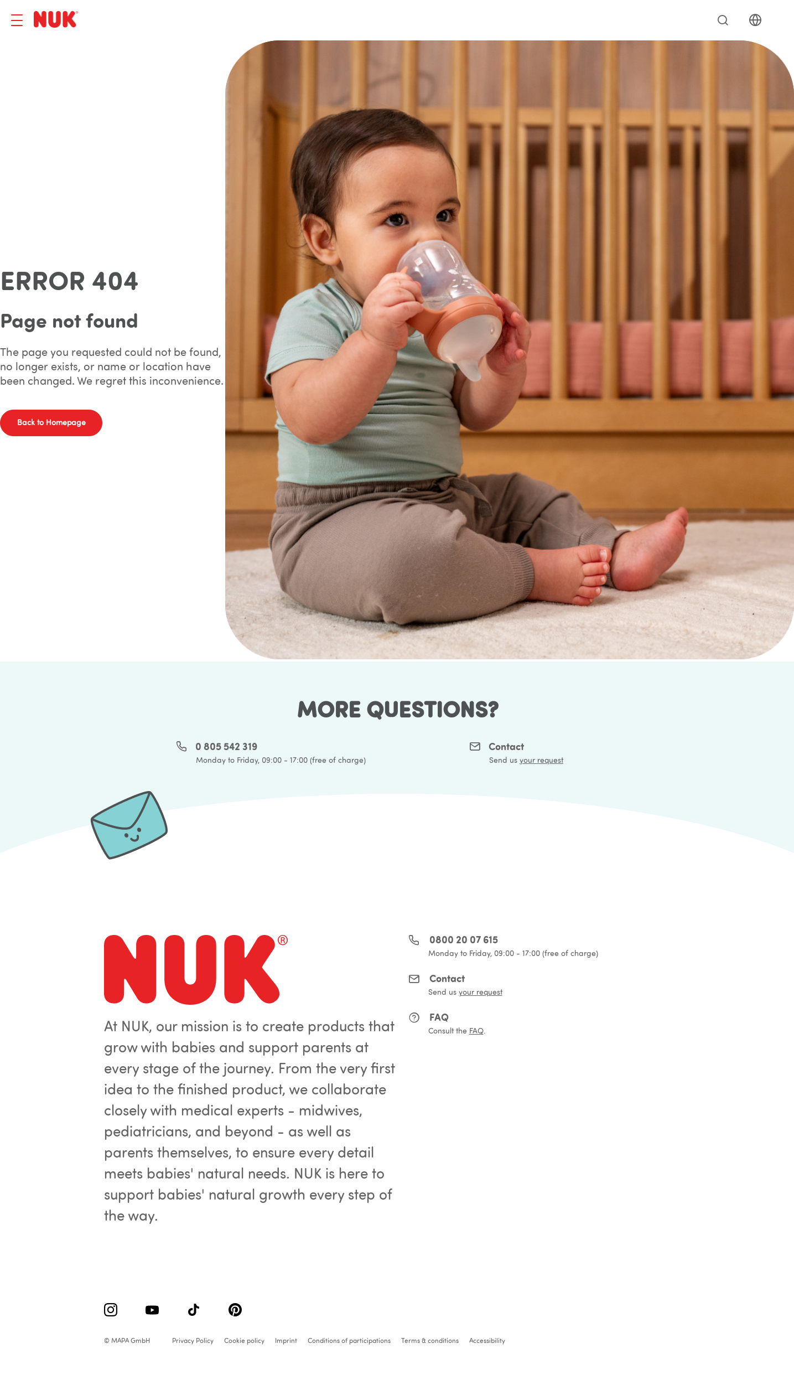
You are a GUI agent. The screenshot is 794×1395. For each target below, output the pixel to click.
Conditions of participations (349, 1340)
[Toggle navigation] (17, 20)
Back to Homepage (51, 422)
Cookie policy (244, 1340)
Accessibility (487, 1340)
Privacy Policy (193, 1340)
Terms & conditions (430, 1340)
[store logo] (58, 20)
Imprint (286, 1340)
